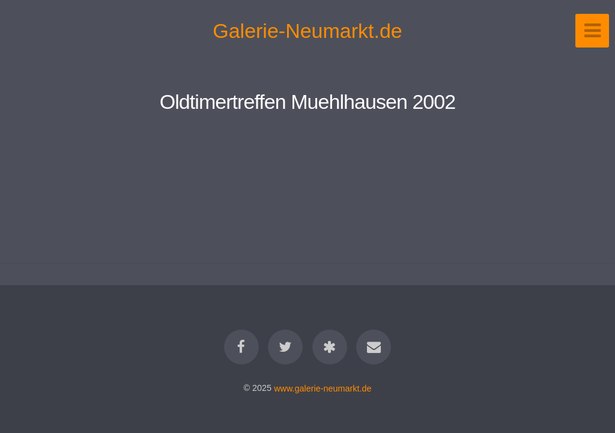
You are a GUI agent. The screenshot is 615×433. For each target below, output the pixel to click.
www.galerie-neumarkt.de (322, 388)
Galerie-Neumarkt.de (307, 30)
